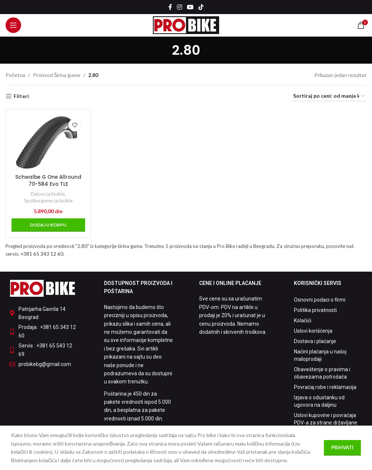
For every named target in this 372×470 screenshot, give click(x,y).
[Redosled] (329, 96)
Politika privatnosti (315, 310)
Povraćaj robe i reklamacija (325, 387)
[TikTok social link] (201, 7)
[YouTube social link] (190, 7)
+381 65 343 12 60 (41, 253)
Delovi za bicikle (47, 193)
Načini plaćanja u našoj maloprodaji (320, 355)
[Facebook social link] (170, 7)
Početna (15, 75)
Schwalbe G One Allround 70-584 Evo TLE (48, 179)
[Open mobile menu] (13, 25)
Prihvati (342, 447)
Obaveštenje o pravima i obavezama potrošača (322, 373)
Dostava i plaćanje (315, 341)
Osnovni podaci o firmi (319, 300)
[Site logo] (186, 24)
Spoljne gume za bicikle (48, 200)
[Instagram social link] (179, 7)
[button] (47, 224)
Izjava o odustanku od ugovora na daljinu (319, 401)
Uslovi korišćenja (313, 331)
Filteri (21, 96)
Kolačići (302, 320)
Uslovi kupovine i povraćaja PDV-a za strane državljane (325, 419)
